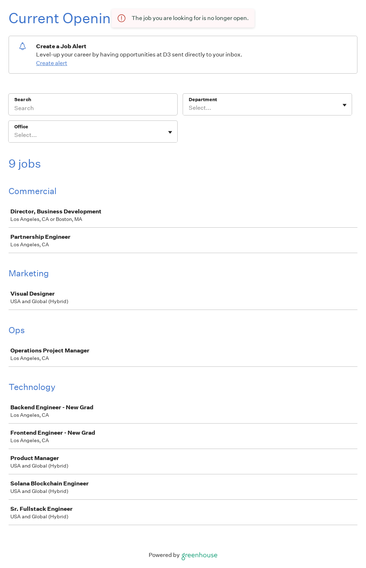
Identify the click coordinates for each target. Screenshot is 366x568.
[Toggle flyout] (344, 105)
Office (21, 127)
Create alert (51, 63)
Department (203, 100)
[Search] (93, 109)
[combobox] (189, 108)
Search (22, 100)
